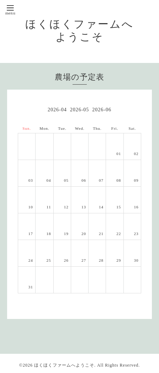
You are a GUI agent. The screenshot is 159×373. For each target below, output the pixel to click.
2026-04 (57, 109)
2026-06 (101, 109)
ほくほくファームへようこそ (64, 365)
